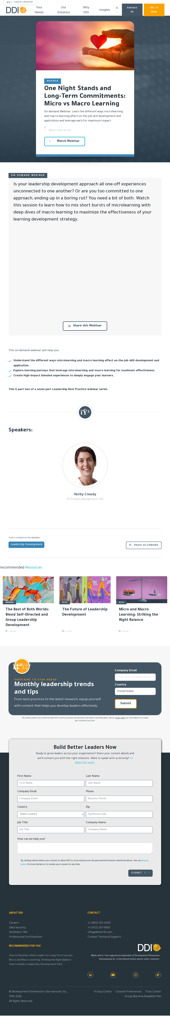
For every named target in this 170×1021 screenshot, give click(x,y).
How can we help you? (31, 839)
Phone (90, 791)
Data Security (17, 927)
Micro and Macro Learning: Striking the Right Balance (40, 960)
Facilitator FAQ (18, 932)
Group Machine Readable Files (143, 996)
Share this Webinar (85, 326)
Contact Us (132, 10)
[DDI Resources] (158, 975)
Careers (14, 923)
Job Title (22, 822)
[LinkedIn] (90, 975)
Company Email (126, 670)
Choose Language (23, 2)
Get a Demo (154, 10)
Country (120, 685)
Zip (88, 807)
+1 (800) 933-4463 (99, 923)
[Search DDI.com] (117, 9)
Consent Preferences (129, 991)
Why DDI (86, 10)
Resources (33, 568)
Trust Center (153, 991)
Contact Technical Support (104, 937)
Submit (125, 704)
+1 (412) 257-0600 (99, 927)
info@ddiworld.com (100, 932)
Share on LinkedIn (143, 545)
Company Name (96, 822)
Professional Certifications (25, 937)
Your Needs (39, 10)
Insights (104, 9)
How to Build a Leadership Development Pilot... (37, 964)
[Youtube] (113, 975)
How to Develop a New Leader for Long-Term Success (40, 955)
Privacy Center (103, 991)
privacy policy (120, 718)
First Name (24, 776)
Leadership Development (26, 544)
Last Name (93, 776)
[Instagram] (135, 975)
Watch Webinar (65, 141)
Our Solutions (63, 10)
